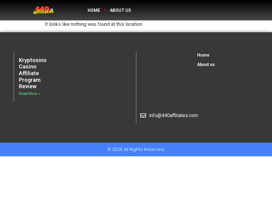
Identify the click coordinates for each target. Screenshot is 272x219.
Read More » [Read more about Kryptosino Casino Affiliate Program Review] (29, 94)
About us (120, 10)
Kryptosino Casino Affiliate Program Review (33, 73)
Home (94, 10)
